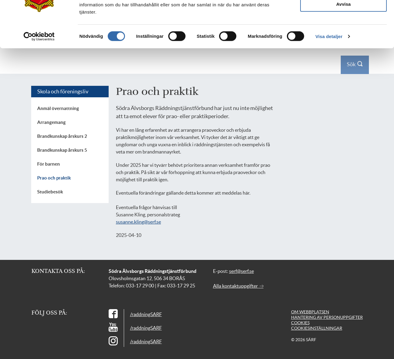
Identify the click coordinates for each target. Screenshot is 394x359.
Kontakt (335, 8)
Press (319, 8)
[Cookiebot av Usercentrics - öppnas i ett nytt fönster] (39, 104)
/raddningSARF (146, 314)
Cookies (300, 322)
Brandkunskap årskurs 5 (62, 150)
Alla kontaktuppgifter (238, 286)
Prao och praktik (54, 177)
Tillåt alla (343, 37)
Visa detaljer (328, 104)
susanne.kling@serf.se (138, 222)
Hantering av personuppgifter (327, 317)
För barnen (48, 164)
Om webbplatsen (310, 311)
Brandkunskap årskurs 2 (62, 136)
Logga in (353, 8)
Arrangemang (51, 122)
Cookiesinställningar (316, 328)
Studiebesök (50, 191)
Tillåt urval (343, 54)
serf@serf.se (241, 271)
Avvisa (343, 72)
